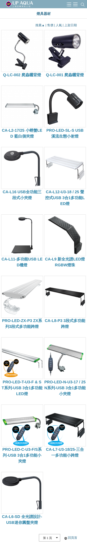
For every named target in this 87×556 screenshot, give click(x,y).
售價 (50, 25)
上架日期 (70, 25)
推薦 (38, 25)
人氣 (59, 25)
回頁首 (72, 537)
